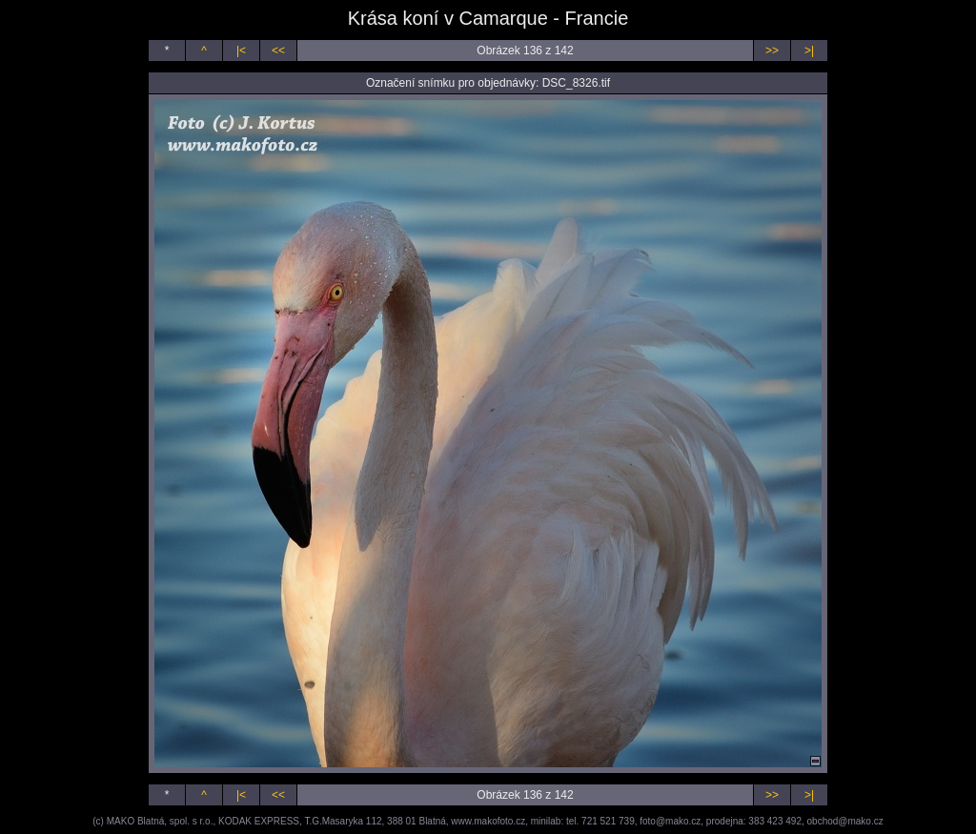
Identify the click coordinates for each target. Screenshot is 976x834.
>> (772, 50)
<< (278, 50)
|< (241, 50)
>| (809, 50)
